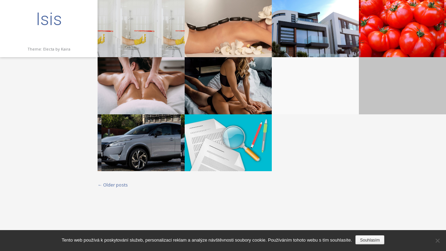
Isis (49, 19)
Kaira (65, 49)
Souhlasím (370, 240)
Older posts (113, 185)
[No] (437, 240)
